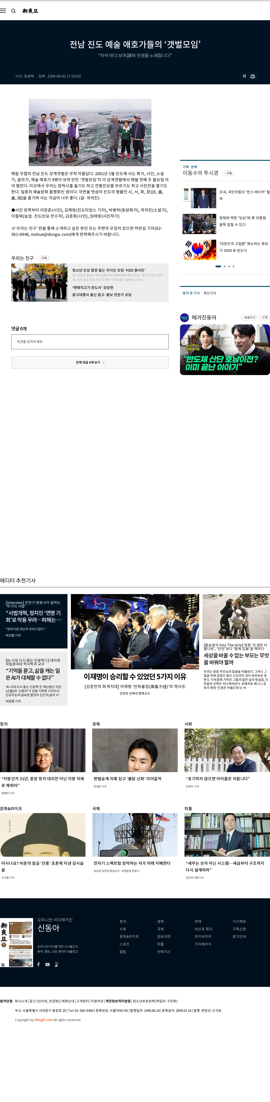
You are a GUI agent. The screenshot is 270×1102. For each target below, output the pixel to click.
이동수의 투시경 (200, 173)
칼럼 (122, 952)
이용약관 (97, 1001)
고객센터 (82, 1001)
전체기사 (164, 952)
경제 (160, 921)
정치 (122, 921)
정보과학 (164, 936)
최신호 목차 (203, 929)
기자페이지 (203, 944)
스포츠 (124, 944)
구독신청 (239, 929)
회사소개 (21, 1001)
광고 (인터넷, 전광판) (44, 1001)
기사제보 (239, 921)
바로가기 (250, 318)
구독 (44, 258)
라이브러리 (203, 936)
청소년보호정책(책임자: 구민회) (155, 1001)
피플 (160, 944)
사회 (122, 929)
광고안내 (239, 936)
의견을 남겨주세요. (30, 342)
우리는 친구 (22, 258)
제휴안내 (68, 1001)
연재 (198, 921)
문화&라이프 (129, 936)
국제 (160, 929)
